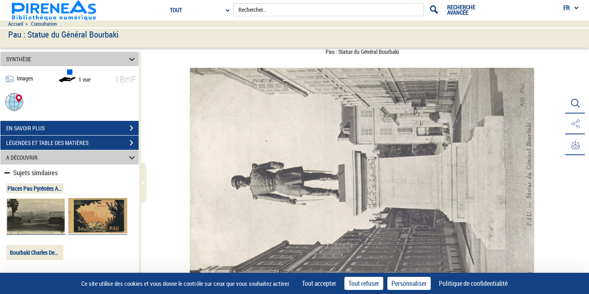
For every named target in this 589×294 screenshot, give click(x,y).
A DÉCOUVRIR (71, 157)
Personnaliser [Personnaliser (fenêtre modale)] (409, 283)
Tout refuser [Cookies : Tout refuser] (363, 283)
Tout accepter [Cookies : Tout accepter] (319, 283)
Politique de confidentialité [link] (473, 283)
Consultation (44, 23)
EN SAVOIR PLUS (72, 128)
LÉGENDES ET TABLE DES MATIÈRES (72, 143)
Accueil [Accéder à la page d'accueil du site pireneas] (15, 23)
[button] (14, 101)
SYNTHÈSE (71, 59)
